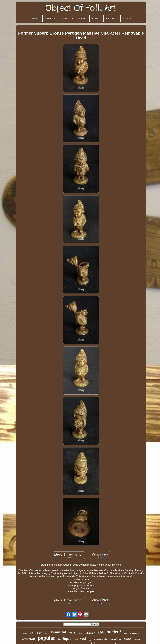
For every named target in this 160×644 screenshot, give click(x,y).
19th (101, 632)
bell (32, 632)
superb (137, 639)
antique (64, 638)
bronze (28, 638)
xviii (25, 633)
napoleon (115, 639)
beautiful (58, 632)
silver (81, 633)
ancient (114, 631)
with (46, 633)
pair (39, 632)
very (72, 632)
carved (80, 638)
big (90, 640)
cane (127, 639)
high (125, 633)
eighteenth (134, 633)
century (90, 632)
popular (46, 638)
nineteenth (100, 639)
